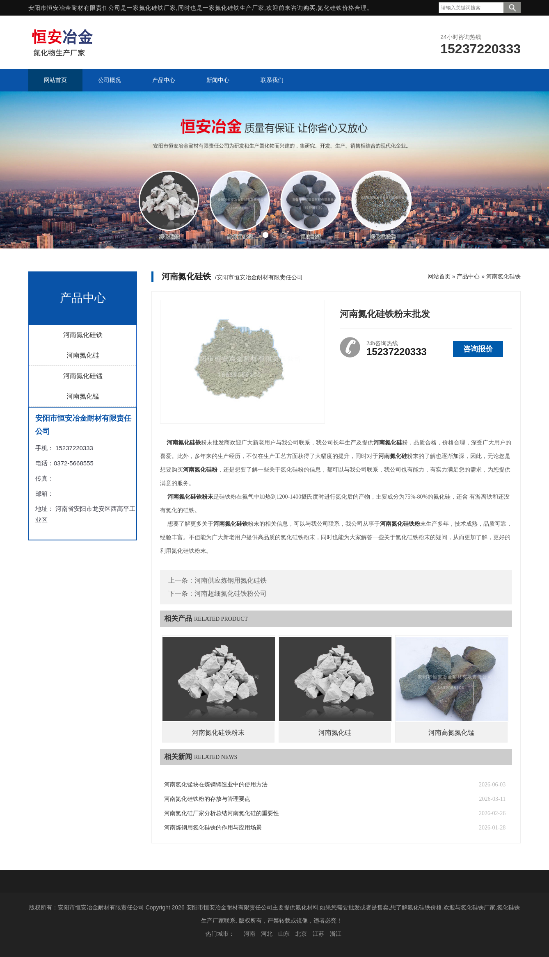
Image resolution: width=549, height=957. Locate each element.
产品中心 (468, 276)
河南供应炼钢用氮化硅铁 (230, 580)
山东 (284, 933)
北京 (301, 933)
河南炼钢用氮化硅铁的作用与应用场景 (213, 828)
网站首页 (439, 276)
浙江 (335, 933)
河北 (266, 933)
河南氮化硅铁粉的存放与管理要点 (207, 799)
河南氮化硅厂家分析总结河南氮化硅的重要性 (221, 813)
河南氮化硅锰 (83, 375)
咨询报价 (478, 349)
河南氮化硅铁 (83, 334)
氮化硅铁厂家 (157, 8)
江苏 (318, 933)
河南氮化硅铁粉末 (218, 732)
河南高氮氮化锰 (451, 732)
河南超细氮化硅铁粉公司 (230, 593)
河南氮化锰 (82, 396)
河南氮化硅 (82, 355)
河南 (249, 933)
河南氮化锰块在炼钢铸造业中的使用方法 (216, 785)
